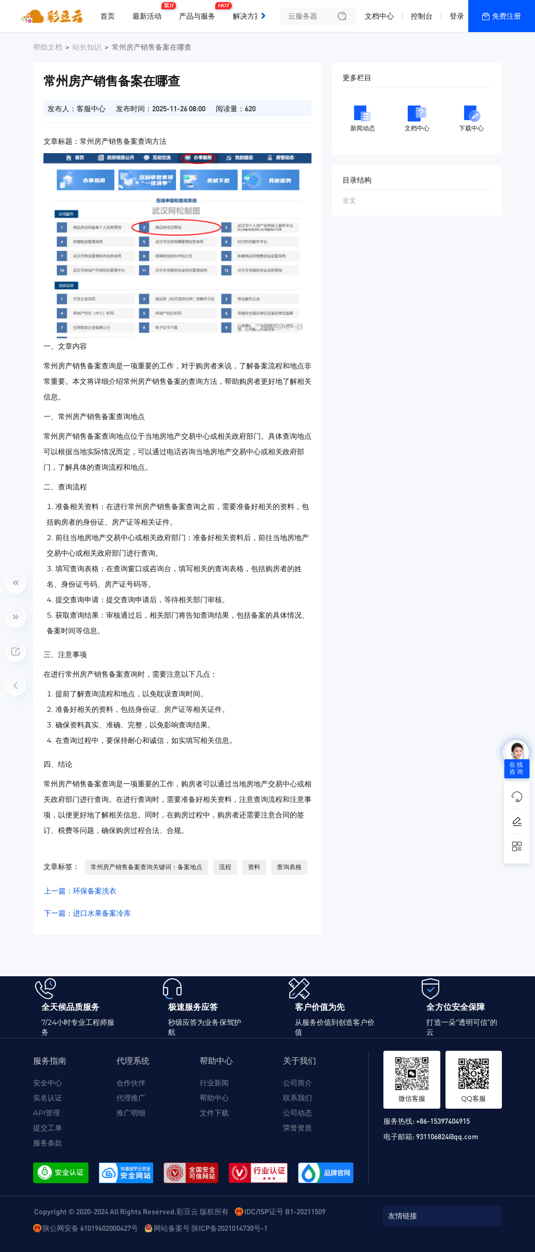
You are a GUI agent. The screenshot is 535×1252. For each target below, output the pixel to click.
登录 (457, 16)
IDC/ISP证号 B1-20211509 (284, 1211)
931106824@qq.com (447, 1136)
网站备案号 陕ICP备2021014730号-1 (211, 1227)
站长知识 (86, 47)
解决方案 (247, 16)
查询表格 (289, 867)
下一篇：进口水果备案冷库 (87, 913)
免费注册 (506, 16)
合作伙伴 (130, 1082)
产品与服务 (199, 12)
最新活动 (149, 12)
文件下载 (214, 1112)
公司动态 (297, 1112)
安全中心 (47, 1082)
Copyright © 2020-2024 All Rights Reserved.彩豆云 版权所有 (131, 1211)
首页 (107, 16)
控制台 (422, 16)
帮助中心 (214, 1097)
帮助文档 (47, 47)
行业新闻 (214, 1082)
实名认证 (47, 1097)
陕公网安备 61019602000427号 (90, 1227)
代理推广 (130, 1097)
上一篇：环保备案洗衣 (80, 891)
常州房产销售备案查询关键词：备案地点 (146, 867)
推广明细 (130, 1112)
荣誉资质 (297, 1127)
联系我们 (297, 1097)
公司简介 (297, 1082)
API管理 (46, 1112)
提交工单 (47, 1127)
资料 (254, 867)
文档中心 (379, 16)
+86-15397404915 (443, 1120)
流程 (225, 867)
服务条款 (47, 1142)
